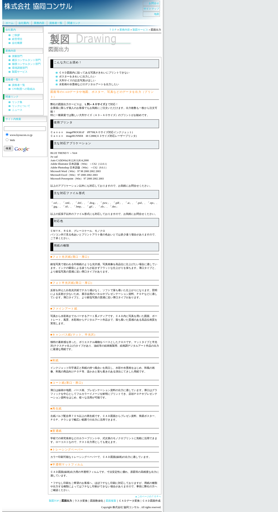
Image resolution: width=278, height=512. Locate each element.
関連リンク (73, 22)
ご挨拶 (16, 35)
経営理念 (17, 39)
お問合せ (154, 3)
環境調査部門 (20, 67)
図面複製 (111, 500)
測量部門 (17, 56)
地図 (156, 14)
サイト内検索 (13, 119)
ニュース (17, 109)
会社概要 (17, 42)
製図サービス (20, 71)
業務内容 (39, 22)
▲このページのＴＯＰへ (148, 496)
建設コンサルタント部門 (26, 60)
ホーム (9, 22)
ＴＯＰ (113, 29)
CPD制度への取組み (23, 88)
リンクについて (21, 106)
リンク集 (17, 102)
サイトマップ (151, 8)
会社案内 (23, 22)
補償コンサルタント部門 (26, 63)
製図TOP (54, 500)
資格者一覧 (55, 22)
